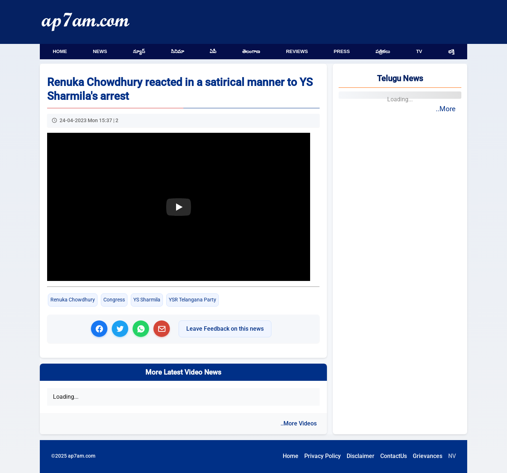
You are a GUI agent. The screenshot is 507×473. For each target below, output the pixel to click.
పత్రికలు (383, 51)
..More (445, 109)
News (100, 51)
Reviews (297, 51)
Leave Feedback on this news (225, 328)
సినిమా (177, 51)
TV (419, 51)
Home (60, 51)
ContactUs (393, 456)
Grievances (427, 456)
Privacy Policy (322, 456)
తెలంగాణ (251, 51)
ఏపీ (213, 51)
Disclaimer (360, 456)
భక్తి (451, 51)
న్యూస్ (139, 51)
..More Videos (299, 423)
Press (342, 51)
